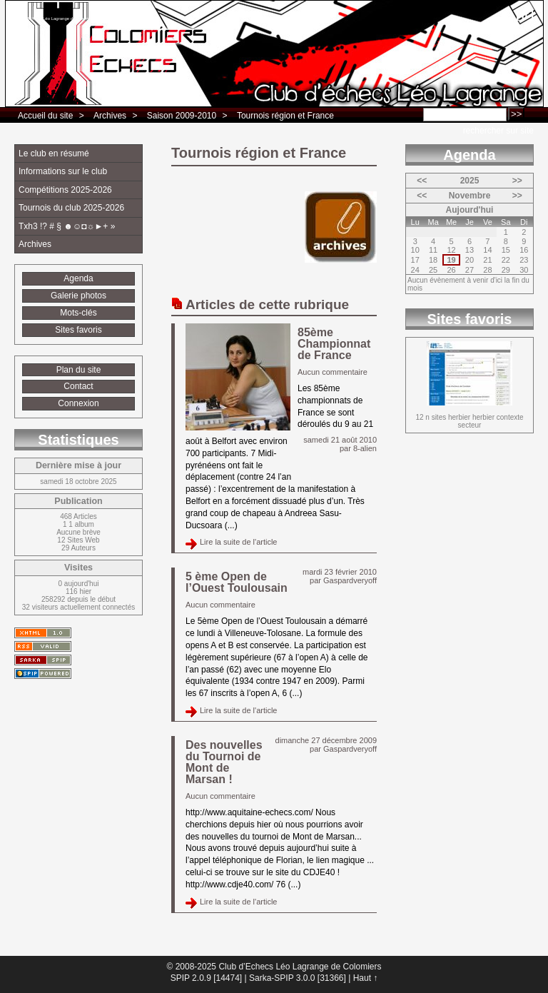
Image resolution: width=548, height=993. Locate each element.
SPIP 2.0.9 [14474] (207, 978)
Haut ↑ (365, 978)
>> (517, 181)
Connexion (78, 403)
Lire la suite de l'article (239, 542)
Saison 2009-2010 (181, 116)
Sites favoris (78, 330)
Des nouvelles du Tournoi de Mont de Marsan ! (224, 762)
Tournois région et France (285, 116)
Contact (78, 386)
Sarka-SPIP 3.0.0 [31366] (297, 978)
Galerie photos (78, 296)
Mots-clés (78, 313)
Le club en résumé (54, 153)
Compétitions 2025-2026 (65, 190)
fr (525, 15)
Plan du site (78, 370)
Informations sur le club (63, 171)
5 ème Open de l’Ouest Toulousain (237, 582)
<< (422, 181)
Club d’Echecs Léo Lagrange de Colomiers (55, 18)
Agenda (78, 278)
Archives (109, 116)
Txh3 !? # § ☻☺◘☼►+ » (67, 226)
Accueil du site (45, 116)
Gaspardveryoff (350, 580)
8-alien (365, 448)
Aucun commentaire (332, 372)
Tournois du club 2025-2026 (71, 208)
